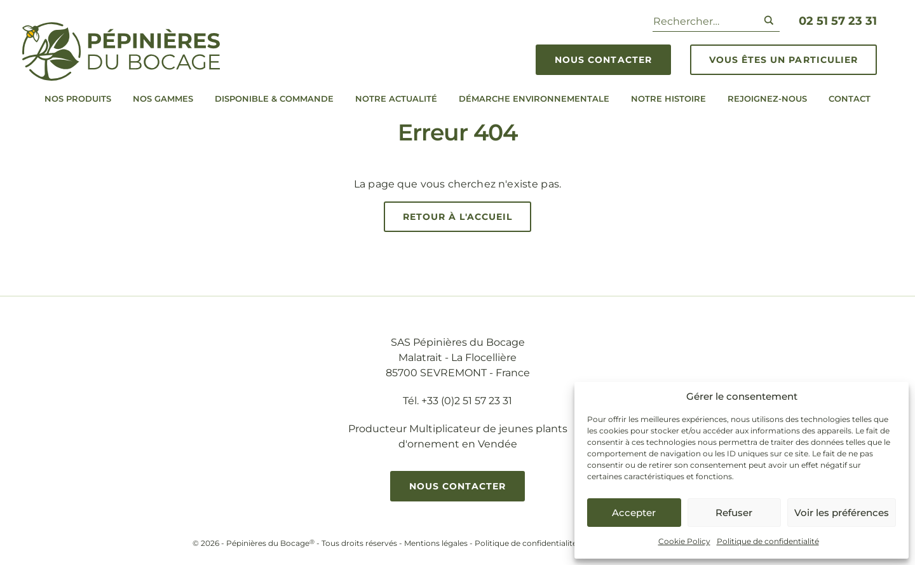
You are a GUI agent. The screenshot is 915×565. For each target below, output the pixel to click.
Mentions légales (436, 543)
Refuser (733, 513)
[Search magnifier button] (769, 20)
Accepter (634, 513)
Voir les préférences (841, 513)
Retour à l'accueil (458, 216)
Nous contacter (603, 59)
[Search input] (702, 20)
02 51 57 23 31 (838, 21)
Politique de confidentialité (768, 541)
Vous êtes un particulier (783, 59)
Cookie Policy (684, 541)
